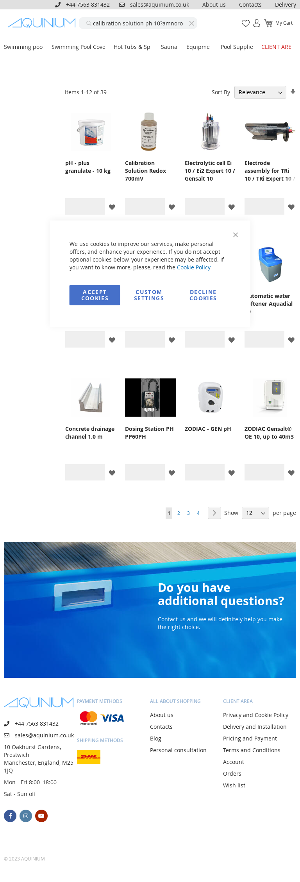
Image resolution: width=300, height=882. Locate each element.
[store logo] (43, 23)
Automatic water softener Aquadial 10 (269, 303)
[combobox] (138, 23)
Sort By (221, 92)
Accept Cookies (95, 295)
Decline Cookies (203, 295)
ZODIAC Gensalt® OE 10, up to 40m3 (269, 432)
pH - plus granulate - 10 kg (88, 166)
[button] (112, 206)
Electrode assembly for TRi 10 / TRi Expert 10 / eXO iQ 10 (270, 171)
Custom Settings (149, 295)
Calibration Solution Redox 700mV (145, 170)
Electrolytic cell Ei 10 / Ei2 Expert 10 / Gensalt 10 (210, 170)
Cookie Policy (194, 267)
